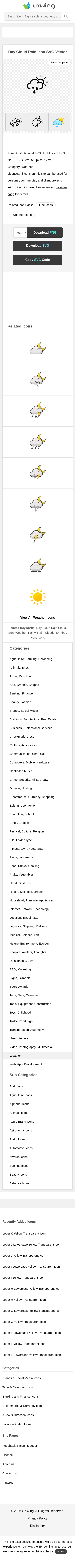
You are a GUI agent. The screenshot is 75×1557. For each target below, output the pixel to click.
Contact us (9, 1473)
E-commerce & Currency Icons (22, 1405)
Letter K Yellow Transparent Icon (24, 1233)
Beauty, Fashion (20, 702)
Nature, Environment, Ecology (29, 943)
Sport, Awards (19, 986)
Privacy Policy (38, 1518)
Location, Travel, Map (24, 917)
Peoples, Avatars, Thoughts (28, 952)
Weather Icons (22, 214)
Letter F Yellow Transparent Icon (23, 1343)
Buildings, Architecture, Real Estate (33, 719)
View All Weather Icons (37, 617)
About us (8, 1464)
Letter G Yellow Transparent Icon (24, 1321)
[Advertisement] (38, 32)
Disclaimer (37, 1526)
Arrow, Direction (20, 676)
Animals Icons (19, 1112)
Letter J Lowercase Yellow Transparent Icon (31, 1244)
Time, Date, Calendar (24, 995)
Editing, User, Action (23, 805)
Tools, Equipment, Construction (30, 1004)
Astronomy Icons (21, 1130)
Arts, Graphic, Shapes (24, 684)
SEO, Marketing (20, 969)
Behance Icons (19, 1183)
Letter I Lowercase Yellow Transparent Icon (31, 1266)
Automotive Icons (21, 1148)
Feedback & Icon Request (19, 1445)
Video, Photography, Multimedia (31, 1047)
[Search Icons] (32, 16)
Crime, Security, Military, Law (29, 779)
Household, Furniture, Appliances (32, 900)
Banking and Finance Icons (20, 1396)
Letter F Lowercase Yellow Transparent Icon (31, 1332)
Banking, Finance (21, 693)
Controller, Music (21, 771)
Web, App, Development (26, 1064)
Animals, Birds (19, 667)
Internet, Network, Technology (29, 909)
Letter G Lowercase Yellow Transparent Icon (31, 1310)
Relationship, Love (22, 960)
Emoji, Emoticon (20, 822)
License (7, 1455)
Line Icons (46, 205)
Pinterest (8, 1482)
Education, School (22, 814)
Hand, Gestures (20, 883)
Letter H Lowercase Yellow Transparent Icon (31, 1288)
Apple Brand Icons (22, 1121)
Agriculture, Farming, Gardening (31, 659)
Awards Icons (19, 1157)
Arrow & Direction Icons (18, 1415)
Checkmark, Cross (22, 736)
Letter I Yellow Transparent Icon (23, 1277)
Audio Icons (17, 1139)
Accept (61, 1551)
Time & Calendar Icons (17, 1387)
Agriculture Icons (21, 1095)
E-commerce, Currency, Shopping (32, 797)
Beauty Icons (18, 1174)
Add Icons (16, 1086)
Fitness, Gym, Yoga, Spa (26, 848)
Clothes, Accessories (23, 745)
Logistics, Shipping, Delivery (28, 926)
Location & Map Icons (16, 1424)
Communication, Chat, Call (27, 753)
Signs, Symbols (20, 978)
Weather (27, 166)
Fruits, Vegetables (22, 874)
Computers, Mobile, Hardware (29, 762)
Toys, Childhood (20, 1012)
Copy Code (37, 260)
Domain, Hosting (21, 788)
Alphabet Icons (19, 1104)
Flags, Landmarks (21, 857)
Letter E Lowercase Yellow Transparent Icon (31, 1354)
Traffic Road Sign (21, 1021)
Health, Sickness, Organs (26, 891)
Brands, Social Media (24, 710)
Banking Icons (19, 1165)
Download (45, 232)
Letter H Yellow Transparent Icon (24, 1299)
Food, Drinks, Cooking (24, 866)
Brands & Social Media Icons (21, 1378)
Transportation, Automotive (27, 1029)
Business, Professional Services (31, 728)
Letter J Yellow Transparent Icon (23, 1255)
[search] (66, 16)
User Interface (19, 1038)
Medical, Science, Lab (24, 935)
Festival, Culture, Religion (27, 831)
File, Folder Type (21, 840)
